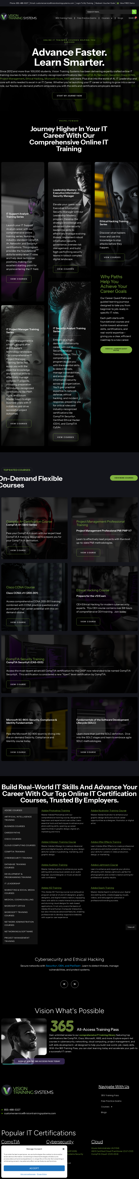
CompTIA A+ (89, 74)
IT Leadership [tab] (12, 884)
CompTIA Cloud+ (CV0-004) (104, 1156)
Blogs (120, 18)
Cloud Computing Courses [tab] (20, 846)
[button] (63, 1149)
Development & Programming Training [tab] (18, 876)
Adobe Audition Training (54, 865)
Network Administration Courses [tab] (19, 924)
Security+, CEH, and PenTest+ (63, 966)
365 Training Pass (63, 18)
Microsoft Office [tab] (15, 906)
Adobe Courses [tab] (13, 811)
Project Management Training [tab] (17, 940)
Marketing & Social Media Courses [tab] (20, 892)
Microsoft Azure (54, 78)
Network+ (102, 74)
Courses (107, 18)
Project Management (12, 78)
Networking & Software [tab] (19, 932)
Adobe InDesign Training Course (58, 842)
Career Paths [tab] (12, 833)
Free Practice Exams (86, 18)
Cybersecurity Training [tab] (18, 858)
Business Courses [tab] (15, 827)
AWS (67, 78)
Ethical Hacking (34, 78)
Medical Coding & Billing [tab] (19, 900)
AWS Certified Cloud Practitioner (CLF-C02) (112, 1153)
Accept (34, 1168)
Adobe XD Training (51, 888)
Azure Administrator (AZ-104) (105, 1150)
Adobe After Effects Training (106, 842)
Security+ (114, 74)
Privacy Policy (42, 1174)
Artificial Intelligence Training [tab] (18, 819)
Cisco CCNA (128, 74)
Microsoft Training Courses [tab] (16, 914)
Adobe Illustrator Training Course (108, 811)
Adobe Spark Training (102, 888)
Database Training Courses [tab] (15, 866)
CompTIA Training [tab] (15, 852)
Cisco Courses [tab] (13, 839)
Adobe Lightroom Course (104, 865)
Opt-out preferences (28, 1174)
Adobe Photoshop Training (55, 811)
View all (131, 928)
